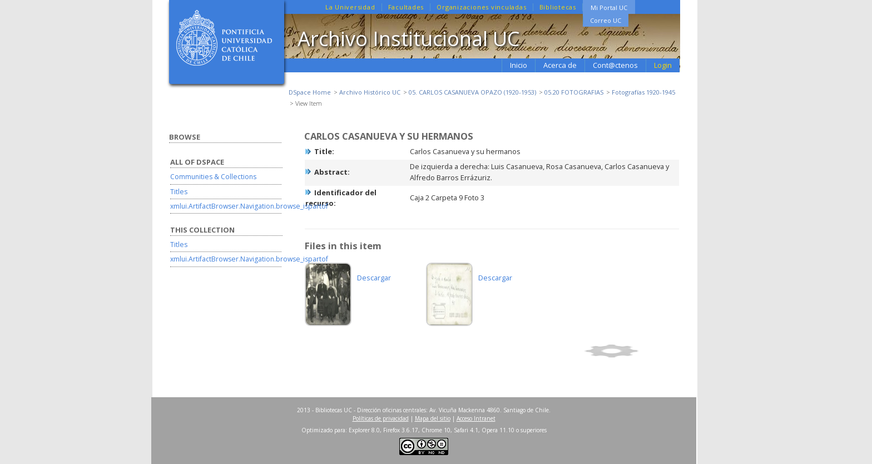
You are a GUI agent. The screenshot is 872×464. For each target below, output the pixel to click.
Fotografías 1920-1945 (643, 92)
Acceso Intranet (476, 418)
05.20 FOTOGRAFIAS (573, 92)
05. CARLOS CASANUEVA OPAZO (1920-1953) (472, 92)
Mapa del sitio (432, 418)
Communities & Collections (213, 176)
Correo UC (605, 20)
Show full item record (630, 351)
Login (663, 65)
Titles (178, 191)
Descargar (374, 278)
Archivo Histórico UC (369, 92)
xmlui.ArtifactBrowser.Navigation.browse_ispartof (249, 206)
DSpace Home (310, 92)
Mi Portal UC (609, 7)
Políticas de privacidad (381, 418)
